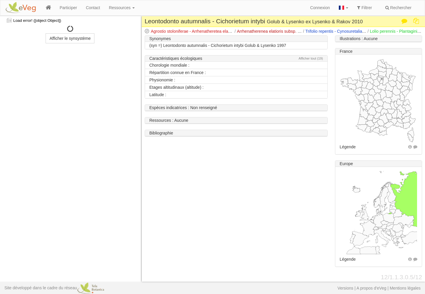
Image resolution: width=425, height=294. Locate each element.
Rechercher (398, 7)
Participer (68, 7)
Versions (346, 288)
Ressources (122, 7)
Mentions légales (405, 288)
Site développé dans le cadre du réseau (54, 287)
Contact (93, 7)
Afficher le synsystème (70, 38)
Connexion (320, 7)
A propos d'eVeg (371, 288)
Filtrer (364, 7)
